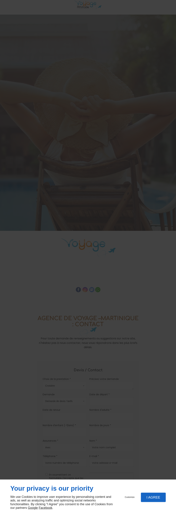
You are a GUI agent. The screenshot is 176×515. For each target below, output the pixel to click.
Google (33, 508)
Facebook (45, 508)
